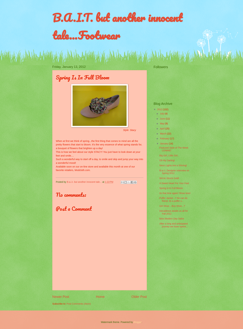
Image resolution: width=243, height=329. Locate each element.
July (162, 113)
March (163, 133)
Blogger (137, 322)
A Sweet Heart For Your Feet (174, 183)
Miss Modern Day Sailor (171, 218)
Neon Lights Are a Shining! (173, 165)
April (162, 128)
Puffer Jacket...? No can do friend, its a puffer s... (173, 199)
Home (100, 297)
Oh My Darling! (167, 160)
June (163, 118)
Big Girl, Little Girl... (169, 155)
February (165, 138)
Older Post (139, 297)
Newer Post (60, 297)
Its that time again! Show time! (175, 193)
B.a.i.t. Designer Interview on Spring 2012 (174, 172)
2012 (160, 109)
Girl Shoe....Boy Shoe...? (172, 206)
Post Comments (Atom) (78, 304)
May (162, 123)
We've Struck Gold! (169, 178)
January (164, 143)
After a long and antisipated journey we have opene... (173, 225)
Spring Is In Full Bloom (171, 188)
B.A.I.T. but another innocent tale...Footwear (117, 26)
